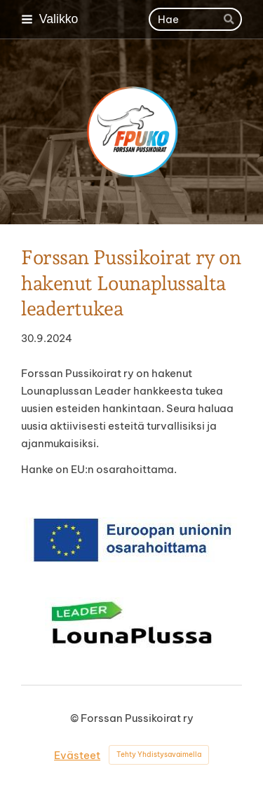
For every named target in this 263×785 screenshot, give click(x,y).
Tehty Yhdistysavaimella (158, 754)
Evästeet (77, 755)
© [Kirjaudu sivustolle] (75, 718)
